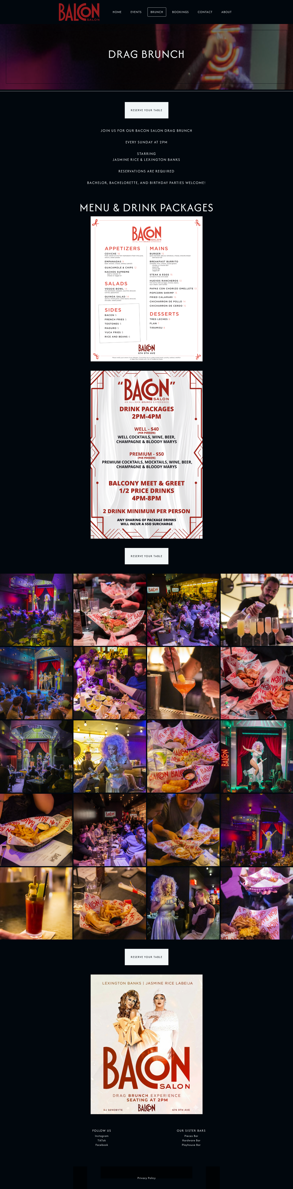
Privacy (142, 1178)
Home (117, 12)
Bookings (180, 12)
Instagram (102, 1136)
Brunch (157, 12)
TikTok (102, 1140)
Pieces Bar (191, 1136)
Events (136, 12)
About (226, 12)
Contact (205, 12)
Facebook (101, 1145)
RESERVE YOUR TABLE (146, 110)
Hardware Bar (191, 1140)
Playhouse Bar (191, 1145)
